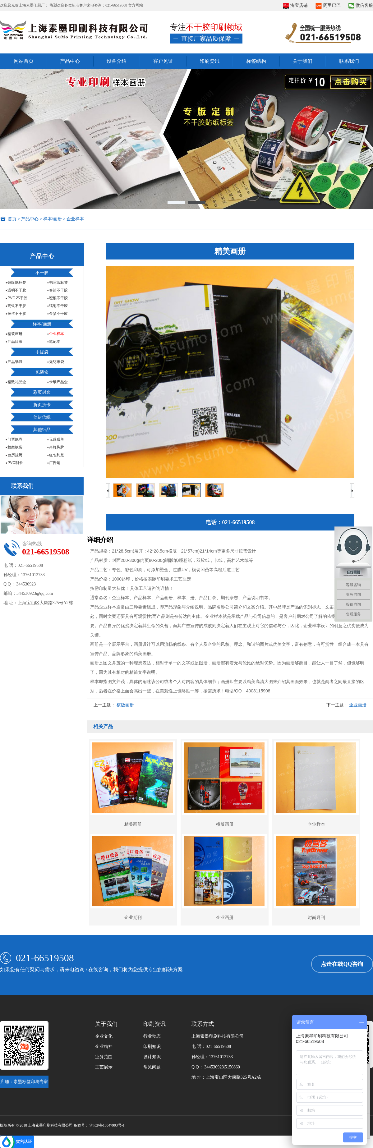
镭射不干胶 (58, 306)
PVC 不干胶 (17, 298)
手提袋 (41, 351)
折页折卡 (42, 404)
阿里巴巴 (328, 5)
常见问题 (152, 1067)
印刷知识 (152, 1046)
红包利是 (56, 455)
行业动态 (152, 1036)
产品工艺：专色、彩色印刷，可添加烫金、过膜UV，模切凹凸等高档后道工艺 (165, 569)
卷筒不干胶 (58, 290)
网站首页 (24, 61)
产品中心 (70, 61)
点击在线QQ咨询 (342, 964)
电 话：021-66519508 (211, 1046)
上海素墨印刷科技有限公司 (217, 1036)
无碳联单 (56, 439)
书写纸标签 (58, 282)
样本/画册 (52, 219)
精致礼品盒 (16, 382)
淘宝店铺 (295, 5)
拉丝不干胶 (16, 313)
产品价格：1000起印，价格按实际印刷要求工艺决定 (140, 578)
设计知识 (152, 1056)
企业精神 (104, 1046)
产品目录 (14, 341)
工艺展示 (104, 1067)
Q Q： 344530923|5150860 (215, 1067)
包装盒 (41, 372)
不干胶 (41, 272)
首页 (12, 219)
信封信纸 (42, 417)
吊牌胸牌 (56, 447)
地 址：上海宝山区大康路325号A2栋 (226, 1077)
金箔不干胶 (58, 313)
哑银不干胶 (58, 298)
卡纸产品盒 (58, 382)
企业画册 (357, 705)
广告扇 (54, 463)
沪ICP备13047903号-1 (107, 1125)
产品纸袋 (14, 362)
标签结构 (256, 61)
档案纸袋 (14, 447)
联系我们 (349, 61)
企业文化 (104, 1036)
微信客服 (360, 5)
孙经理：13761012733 (212, 1056)
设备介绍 (117, 61)
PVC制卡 (15, 463)
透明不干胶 (16, 290)
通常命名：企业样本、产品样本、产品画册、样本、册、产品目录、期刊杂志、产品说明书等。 (181, 597)
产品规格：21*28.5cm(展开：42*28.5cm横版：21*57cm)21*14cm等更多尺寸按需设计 (173, 551)
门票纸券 (14, 439)
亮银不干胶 (16, 306)
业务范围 (104, 1056)
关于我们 (302, 61)
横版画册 (125, 705)
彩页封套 (42, 392)
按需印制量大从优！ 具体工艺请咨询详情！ (131, 588)
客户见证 (163, 61)
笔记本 (54, 341)
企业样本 (75, 219)
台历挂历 (14, 455)
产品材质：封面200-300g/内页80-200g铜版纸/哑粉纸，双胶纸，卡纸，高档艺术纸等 (171, 560)
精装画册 (14, 334)
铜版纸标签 (16, 282)
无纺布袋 (56, 362)
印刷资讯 (209, 61)
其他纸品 (42, 429)
